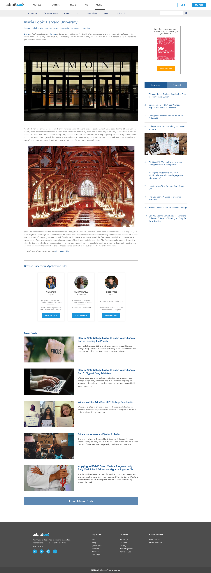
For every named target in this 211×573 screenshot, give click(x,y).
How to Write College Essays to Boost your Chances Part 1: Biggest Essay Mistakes (106, 372)
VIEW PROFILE (51, 315)
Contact (123, 543)
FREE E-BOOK (166, 68)
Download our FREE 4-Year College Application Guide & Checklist (164, 106)
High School (92, 13)
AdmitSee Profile (61, 251)
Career (67, 13)
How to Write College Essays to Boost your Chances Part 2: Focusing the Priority (106, 340)
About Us (124, 540)
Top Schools (120, 13)
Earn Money (154, 540)
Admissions (32, 13)
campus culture (52, 28)
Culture (51, 13)
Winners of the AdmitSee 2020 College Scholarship (105, 402)
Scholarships (97, 546)
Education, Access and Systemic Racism (99, 434)
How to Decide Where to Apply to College (168, 207)
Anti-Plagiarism (126, 549)
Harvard (53, 34)
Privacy (123, 546)
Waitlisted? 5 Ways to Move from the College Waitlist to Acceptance (165, 163)
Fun (78, 13)
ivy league (75, 28)
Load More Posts (81, 501)
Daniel (26, 34)
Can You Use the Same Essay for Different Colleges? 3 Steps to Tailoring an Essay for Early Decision (167, 218)
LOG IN (184, 5)
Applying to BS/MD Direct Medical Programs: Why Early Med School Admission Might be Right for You (106, 468)
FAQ (86, 5)
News (106, 13)
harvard (27, 28)
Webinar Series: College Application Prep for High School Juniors (167, 95)
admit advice (38, 28)
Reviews (95, 549)
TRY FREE (199, 5)
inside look (86, 28)
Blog (94, 543)
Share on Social (155, 543)
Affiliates (95, 552)
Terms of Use (125, 552)
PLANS (73, 5)
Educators (96, 555)
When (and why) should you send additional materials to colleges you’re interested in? (166, 175)
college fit (65, 28)
